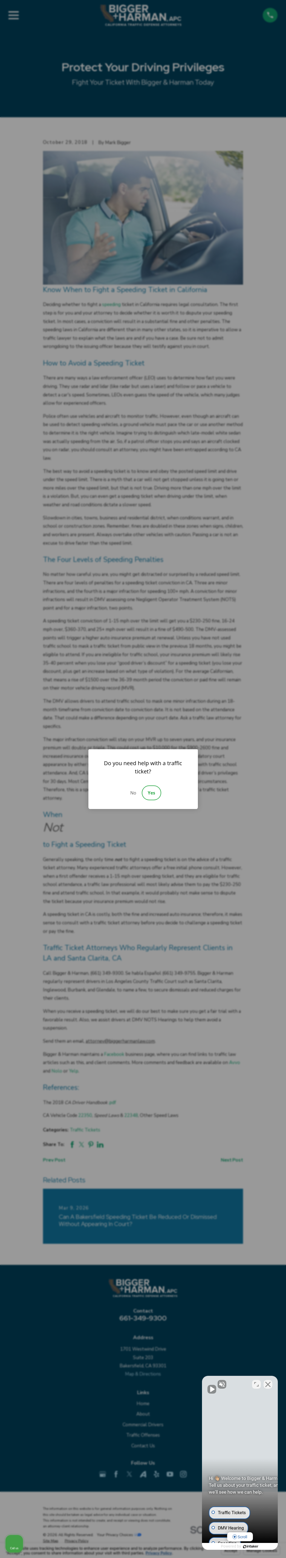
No (133, 793)
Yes (151, 793)
